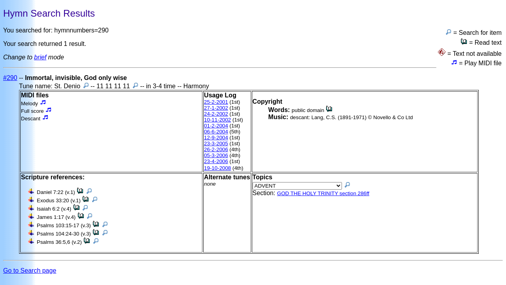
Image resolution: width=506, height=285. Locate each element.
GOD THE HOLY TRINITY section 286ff (323, 193)
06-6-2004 (216, 132)
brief (40, 57)
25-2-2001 (216, 102)
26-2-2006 (216, 149)
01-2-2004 (216, 126)
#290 (10, 77)
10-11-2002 (217, 120)
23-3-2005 (216, 143)
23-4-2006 (216, 161)
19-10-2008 (217, 168)
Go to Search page (29, 270)
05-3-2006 (216, 155)
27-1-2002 (216, 108)
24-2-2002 (216, 114)
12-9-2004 (216, 138)
